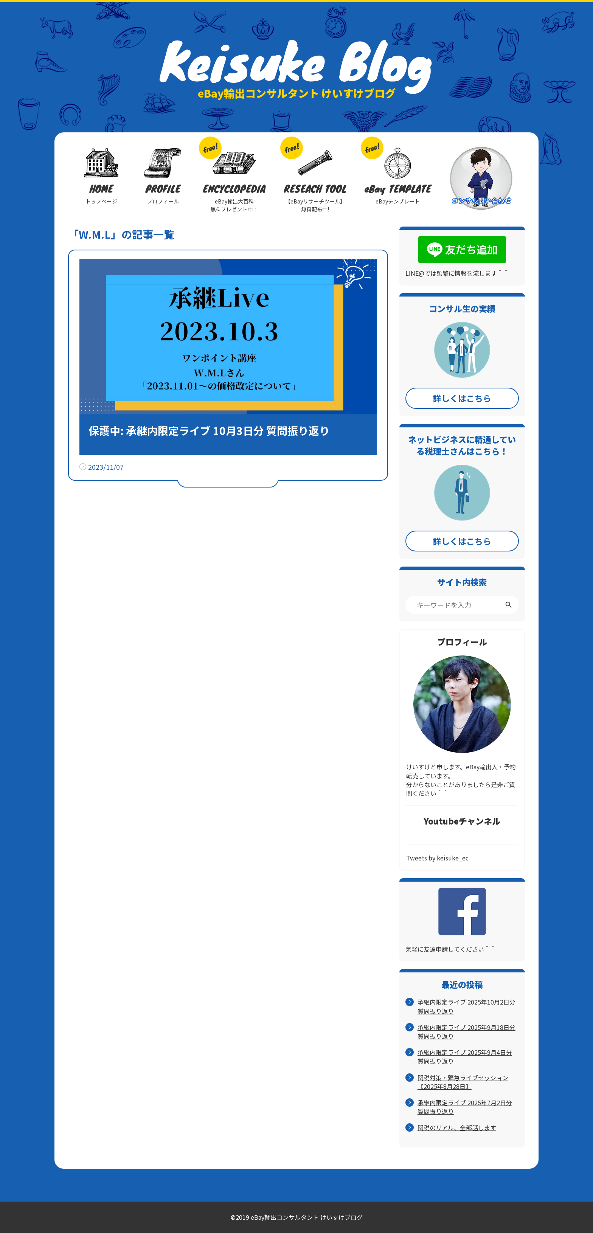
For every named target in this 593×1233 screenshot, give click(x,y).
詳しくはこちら (462, 398)
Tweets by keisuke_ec (437, 857)
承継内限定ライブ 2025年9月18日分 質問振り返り (466, 1031)
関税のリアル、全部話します (457, 1127)
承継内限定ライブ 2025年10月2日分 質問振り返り (466, 1006)
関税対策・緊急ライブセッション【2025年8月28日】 (463, 1082)
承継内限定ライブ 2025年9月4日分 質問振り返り (465, 1056)
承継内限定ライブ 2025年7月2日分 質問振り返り (465, 1107)
